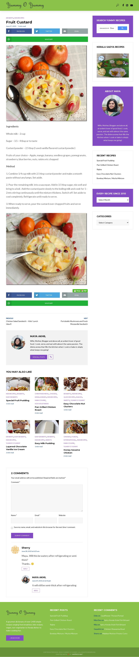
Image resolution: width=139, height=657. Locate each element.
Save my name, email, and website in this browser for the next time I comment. (44, 527)
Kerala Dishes (40, 397)
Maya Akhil (39, 577)
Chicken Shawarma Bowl (114, 629)
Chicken (53, 394)
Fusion (75, 437)
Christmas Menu (42, 394)
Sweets (67, 401)
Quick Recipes (69, 397)
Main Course (40, 401)
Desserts (9, 18)
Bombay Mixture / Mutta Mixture (110, 178)
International (70, 440)
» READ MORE (15, 638)
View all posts (39, 357)
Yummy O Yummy (78, 401)
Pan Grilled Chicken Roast (45, 408)
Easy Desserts (11, 397)
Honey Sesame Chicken (71, 451)
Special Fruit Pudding (17, 401)
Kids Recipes (19, 18)
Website (62, 515)
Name (14, 515)
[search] (107, 28)
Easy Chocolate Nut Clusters (74, 405)
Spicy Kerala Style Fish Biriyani (116, 620)
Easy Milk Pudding (44, 443)
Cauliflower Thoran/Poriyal (112, 616)
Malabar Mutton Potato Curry (114, 633)
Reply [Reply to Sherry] (25, 569)
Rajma (99, 169)
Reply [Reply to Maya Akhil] (36, 590)
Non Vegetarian (42, 404)
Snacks (79, 397)
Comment (15, 482)
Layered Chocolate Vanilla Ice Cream (16, 448)
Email (37, 515)
